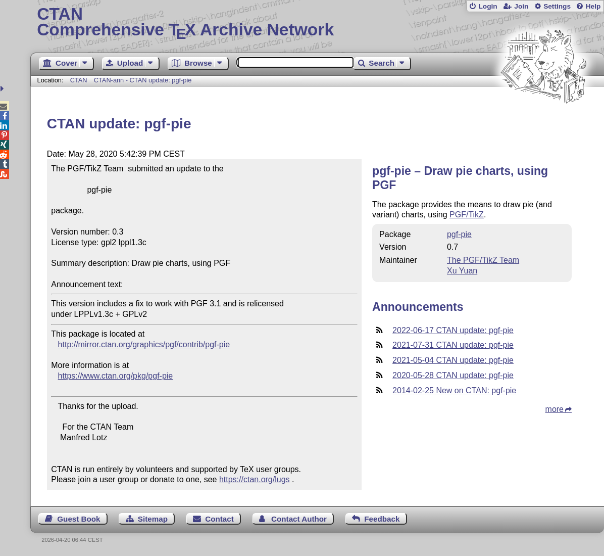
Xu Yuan (462, 270)
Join (521, 6)
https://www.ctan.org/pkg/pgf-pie (115, 376)
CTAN (78, 80)
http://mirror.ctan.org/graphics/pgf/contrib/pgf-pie (144, 344)
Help (593, 6)
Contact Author (299, 519)
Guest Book (78, 519)
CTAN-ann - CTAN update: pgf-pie (143, 80)
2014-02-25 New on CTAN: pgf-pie (454, 390)
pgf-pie (459, 234)
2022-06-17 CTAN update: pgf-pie (453, 330)
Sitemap (153, 519)
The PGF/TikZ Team (483, 260)
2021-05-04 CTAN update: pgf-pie (453, 360)
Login (487, 6)
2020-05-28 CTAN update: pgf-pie (453, 375)
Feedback (381, 519)
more (554, 409)
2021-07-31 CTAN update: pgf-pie (453, 345)
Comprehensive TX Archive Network (317, 23)
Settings (557, 6)
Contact (219, 519)
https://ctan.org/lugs (254, 479)
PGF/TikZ (466, 214)
